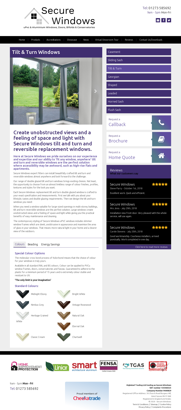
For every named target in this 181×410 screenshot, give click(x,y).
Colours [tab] (19, 244)
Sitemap (154, 404)
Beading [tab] (33, 244)
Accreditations (54, 39)
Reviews (129, 39)
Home (22, 39)
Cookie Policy (165, 404)
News (86, 39)
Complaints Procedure (161, 407)
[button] (17, 91)
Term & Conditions (140, 404)
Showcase (72, 39)
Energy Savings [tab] (50, 244)
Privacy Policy (144, 407)
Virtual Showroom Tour (106, 39)
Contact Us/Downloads (150, 39)
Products (35, 39)
